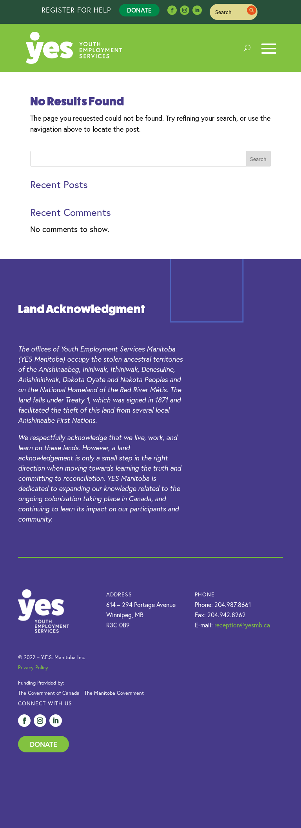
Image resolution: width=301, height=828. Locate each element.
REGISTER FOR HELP (76, 9)
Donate (139, 10)
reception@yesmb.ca (242, 625)
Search (258, 159)
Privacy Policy (33, 667)
